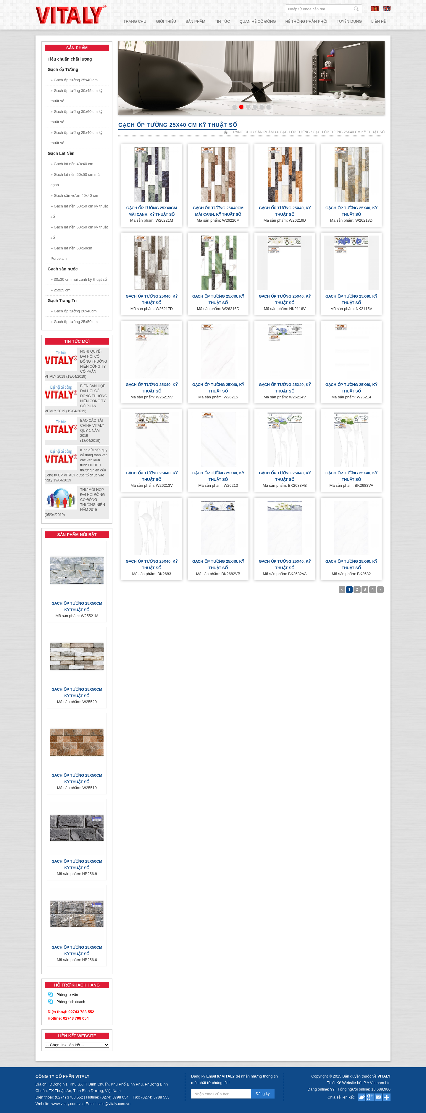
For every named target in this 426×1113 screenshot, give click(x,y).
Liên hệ (378, 21)
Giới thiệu (166, 21)
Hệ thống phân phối (306, 21)
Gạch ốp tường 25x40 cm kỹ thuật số (349, 132)
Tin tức (222, 21)
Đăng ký (263, 1093)
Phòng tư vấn (67, 995)
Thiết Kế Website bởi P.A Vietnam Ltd (358, 1082)
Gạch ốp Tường (295, 132)
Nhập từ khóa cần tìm (356, 8)
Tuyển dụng (349, 21)
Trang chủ (134, 21)
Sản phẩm (195, 21)
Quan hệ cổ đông (257, 21)
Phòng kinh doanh (71, 1002)
